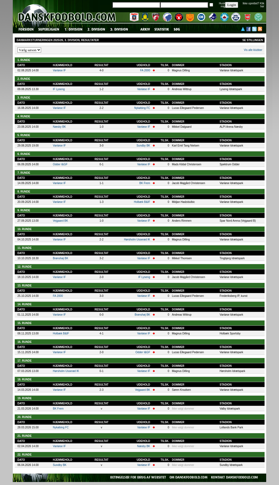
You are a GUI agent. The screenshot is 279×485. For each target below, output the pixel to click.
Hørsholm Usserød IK (137, 239)
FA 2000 (145, 70)
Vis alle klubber (253, 49)
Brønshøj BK (60, 258)
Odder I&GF (60, 164)
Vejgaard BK (60, 220)
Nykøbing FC (142, 107)
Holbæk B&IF (142, 201)
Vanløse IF (59, 70)
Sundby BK (143, 145)
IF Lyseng (59, 89)
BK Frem (145, 183)
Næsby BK (59, 126)
